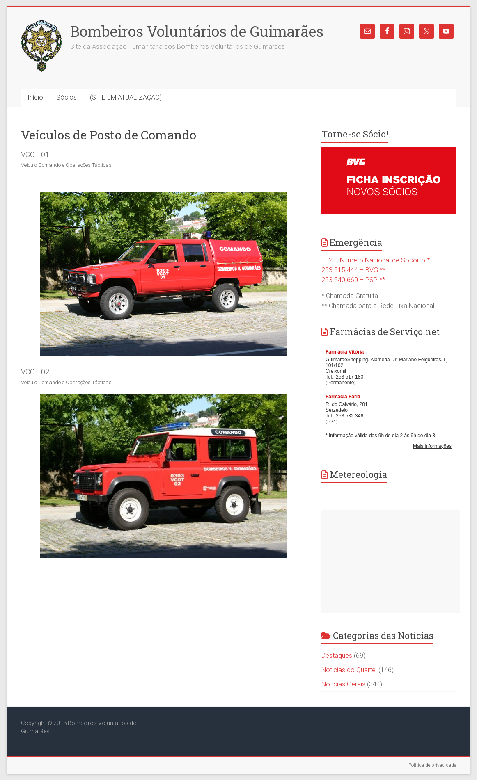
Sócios (66, 97)
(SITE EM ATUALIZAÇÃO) (126, 97)
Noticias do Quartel (349, 670)
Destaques (336, 655)
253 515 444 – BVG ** (353, 270)
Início (35, 97)
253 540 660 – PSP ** (353, 280)
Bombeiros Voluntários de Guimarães (196, 31)
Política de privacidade (432, 765)
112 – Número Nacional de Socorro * (375, 260)
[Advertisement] (390, 561)
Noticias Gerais (343, 684)
